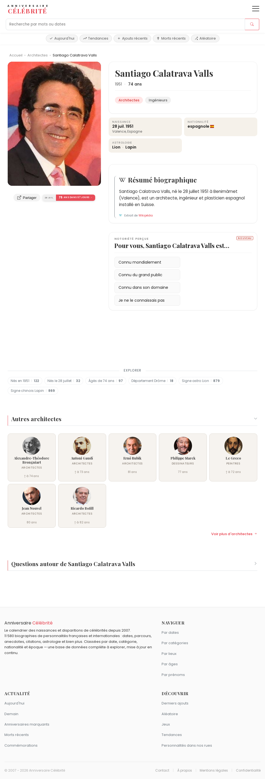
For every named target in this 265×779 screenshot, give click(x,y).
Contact (162, 770)
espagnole (198, 126)
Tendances (95, 38)
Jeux (166, 724)
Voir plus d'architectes (234, 534)
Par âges (170, 664)
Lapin (130, 147)
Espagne (134, 131)
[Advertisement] (132, 342)
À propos (184, 770)
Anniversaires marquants (26, 724)
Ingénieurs (158, 100)
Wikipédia (146, 215)
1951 (118, 84)
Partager (26, 197)
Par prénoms (173, 674)
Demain (11, 714)
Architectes (38, 55)
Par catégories (175, 643)
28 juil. (118, 126)
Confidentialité (248, 770)
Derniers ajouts (175, 703)
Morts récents (171, 38)
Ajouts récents (132, 38)
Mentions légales (214, 770)
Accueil (15, 55)
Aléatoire (205, 38)
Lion (116, 147)
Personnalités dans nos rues (187, 745)
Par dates (170, 632)
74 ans (135, 84)
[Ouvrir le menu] (255, 8)
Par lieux (169, 653)
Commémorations (21, 745)
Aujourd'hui (61, 38)
